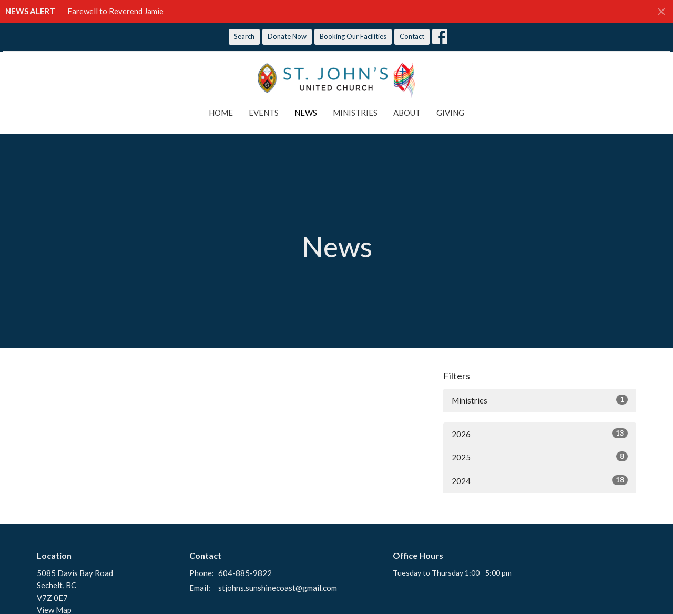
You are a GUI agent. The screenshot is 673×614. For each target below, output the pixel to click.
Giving (450, 112)
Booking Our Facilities (353, 36)
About (407, 112)
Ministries (355, 112)
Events (264, 112)
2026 (540, 433)
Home (221, 112)
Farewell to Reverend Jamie (115, 11)
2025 (540, 456)
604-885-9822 (245, 573)
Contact (412, 36)
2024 (540, 480)
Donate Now (287, 36)
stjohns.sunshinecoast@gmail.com (277, 587)
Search (244, 36)
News (305, 112)
